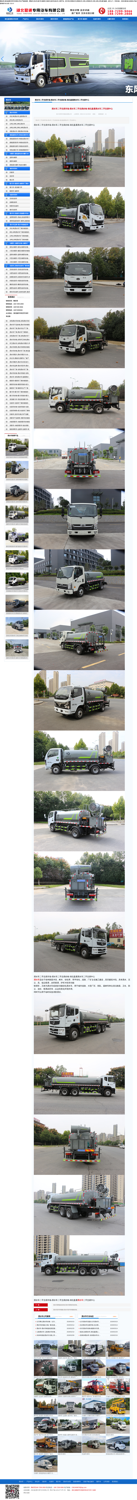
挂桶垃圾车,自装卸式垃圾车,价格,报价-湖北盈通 (17, 277)
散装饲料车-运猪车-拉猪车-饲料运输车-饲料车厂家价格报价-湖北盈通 (16, 429)
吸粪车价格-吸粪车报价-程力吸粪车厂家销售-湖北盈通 (16, 385)
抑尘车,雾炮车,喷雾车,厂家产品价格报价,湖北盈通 (16, 358)
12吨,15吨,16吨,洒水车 (17, 124)
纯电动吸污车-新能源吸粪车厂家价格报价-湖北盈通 (17, 150)
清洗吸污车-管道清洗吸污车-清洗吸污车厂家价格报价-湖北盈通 (16, 399)
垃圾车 (51, 1481)
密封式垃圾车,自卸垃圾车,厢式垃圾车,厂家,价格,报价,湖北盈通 (17, 292)
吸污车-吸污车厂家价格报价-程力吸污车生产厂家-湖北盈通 (16, 392)
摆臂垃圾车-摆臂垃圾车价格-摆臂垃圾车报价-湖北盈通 (16, 288)
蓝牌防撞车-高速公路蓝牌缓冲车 (17, 217)
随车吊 (98, 1481)
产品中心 (26, 19)
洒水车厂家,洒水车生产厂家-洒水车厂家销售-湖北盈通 (16, 328)
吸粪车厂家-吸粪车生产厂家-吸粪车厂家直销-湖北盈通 (16, 388)
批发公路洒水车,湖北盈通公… (90, 1332)
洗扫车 (12, 176)
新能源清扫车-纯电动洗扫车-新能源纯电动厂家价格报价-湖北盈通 (16, 143)
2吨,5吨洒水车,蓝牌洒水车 (18, 116)
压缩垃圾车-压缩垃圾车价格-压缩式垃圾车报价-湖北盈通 (16, 270)
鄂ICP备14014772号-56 (58, 1490)
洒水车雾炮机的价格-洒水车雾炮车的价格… (65, 1305)
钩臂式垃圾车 (14, 206)
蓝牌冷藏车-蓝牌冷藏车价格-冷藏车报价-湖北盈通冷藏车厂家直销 (16, 255)
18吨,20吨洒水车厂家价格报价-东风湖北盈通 (16, 240)
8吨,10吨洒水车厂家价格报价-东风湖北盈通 (17, 232)
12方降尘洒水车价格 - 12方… (46, 1321)
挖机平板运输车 (88, 1481)
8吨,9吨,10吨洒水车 (16, 120)
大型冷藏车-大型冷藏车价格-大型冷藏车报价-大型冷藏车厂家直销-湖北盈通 (16, 262)
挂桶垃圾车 (13, 202)
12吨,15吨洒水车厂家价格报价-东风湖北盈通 (16, 236)
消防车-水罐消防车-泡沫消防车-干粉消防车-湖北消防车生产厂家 (16, 426)
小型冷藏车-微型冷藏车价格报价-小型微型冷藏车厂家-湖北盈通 (17, 251)
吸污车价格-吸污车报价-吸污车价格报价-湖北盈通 (16, 396)
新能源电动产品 (68, 19)
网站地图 (6, 3)
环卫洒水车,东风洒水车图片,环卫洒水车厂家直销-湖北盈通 (17, 343)
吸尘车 (12, 180)
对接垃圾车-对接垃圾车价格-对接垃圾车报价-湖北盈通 (16, 281)
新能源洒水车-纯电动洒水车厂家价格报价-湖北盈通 (17, 139)
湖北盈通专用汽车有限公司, (40, 1490)
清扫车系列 (54, 19)
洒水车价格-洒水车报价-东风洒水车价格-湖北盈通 (16, 373)
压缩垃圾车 (13, 198)
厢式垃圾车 (13, 210)
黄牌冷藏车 (13, 161)
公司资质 (106, 1481)
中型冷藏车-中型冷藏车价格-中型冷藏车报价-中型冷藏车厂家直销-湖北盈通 (16, 258)
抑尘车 (37, 1481)
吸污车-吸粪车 (82, 19)
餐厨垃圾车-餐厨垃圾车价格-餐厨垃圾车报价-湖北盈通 (16, 285)
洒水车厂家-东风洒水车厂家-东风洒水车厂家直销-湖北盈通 (16, 370)
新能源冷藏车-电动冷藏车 (18, 165)
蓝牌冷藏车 (13, 157)
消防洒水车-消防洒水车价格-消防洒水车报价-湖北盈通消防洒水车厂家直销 (16, 131)
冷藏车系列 (111, 19)
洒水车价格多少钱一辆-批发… (47, 1325)
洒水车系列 (40, 19)
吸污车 (58, 1481)
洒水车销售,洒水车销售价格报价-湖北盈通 (17, 347)
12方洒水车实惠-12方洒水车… (90, 1321)
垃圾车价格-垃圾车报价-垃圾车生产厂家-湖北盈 (16, 407)
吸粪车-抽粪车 (14, 191)
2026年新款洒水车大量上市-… (47, 1335)
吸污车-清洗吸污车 (16, 187)
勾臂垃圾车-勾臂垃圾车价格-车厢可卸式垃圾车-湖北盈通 (16, 273)
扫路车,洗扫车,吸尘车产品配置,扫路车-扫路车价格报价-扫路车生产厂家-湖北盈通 (17, 414)
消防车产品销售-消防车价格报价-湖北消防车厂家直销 (17, 418)
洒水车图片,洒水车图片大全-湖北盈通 (16, 355)
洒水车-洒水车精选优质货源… (47, 1328)
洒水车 (12, 3)
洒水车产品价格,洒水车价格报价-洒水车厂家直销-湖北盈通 (17, 325)
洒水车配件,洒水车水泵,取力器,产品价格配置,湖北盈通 (16, 362)
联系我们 (125, 19)
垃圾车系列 (97, 19)
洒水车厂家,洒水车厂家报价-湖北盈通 (16, 332)
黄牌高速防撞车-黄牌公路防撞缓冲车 (17, 221)
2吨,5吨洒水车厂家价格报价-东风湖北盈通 (16, 229)
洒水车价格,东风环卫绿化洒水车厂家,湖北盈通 (17, 340)
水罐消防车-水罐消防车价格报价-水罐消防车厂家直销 (17, 422)
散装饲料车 (77, 1481)
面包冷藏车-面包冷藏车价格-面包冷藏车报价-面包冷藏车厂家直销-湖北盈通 (16, 247)
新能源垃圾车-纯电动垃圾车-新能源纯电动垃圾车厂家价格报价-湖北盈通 (16, 146)
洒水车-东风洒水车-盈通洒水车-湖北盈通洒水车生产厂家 (16, 377)
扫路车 (12, 172)
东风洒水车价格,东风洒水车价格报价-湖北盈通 (17, 321)
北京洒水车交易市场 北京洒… (90, 1325)
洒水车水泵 (67, 1481)
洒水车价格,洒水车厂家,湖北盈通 (17, 351)
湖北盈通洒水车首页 (11, 19)
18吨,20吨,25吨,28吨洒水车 (19, 127)
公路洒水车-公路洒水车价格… (47, 1332)
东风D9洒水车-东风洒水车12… (90, 1335)
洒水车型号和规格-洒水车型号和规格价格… (65, 1309)
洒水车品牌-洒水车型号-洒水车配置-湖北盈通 (16, 366)
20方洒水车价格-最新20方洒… (90, 1328)
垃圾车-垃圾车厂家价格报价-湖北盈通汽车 (16, 403)
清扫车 (44, 1481)
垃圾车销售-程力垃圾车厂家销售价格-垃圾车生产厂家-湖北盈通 (17, 411)
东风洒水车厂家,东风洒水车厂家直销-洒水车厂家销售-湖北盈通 (17, 336)
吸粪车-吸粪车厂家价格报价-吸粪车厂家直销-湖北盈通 (16, 381)
